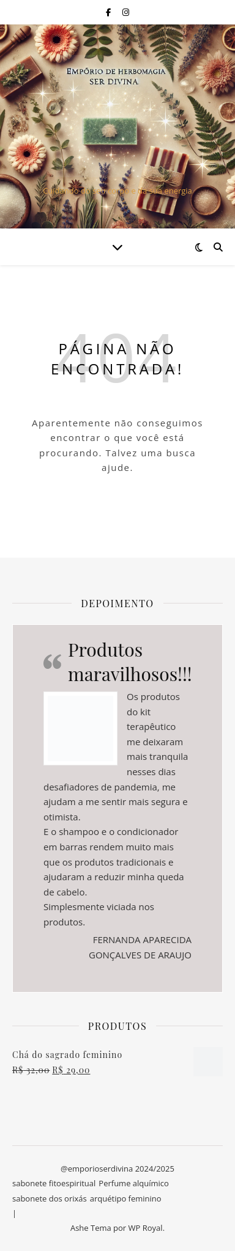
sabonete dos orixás (49, 1198)
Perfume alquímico (134, 1183)
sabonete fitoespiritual (53, 1183)
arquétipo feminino (126, 1198)
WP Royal (146, 1227)
